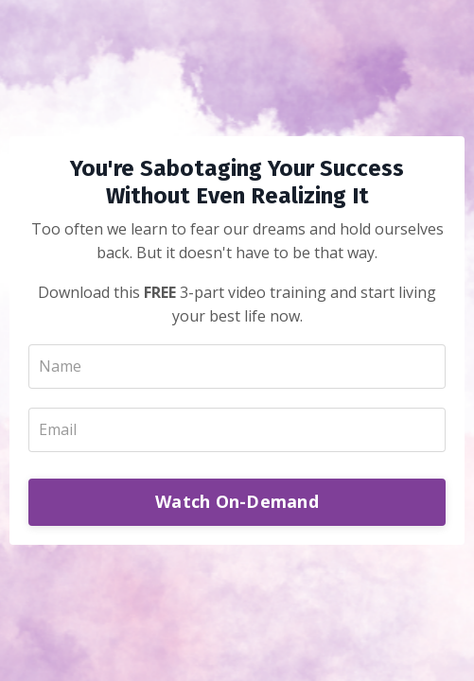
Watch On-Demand (237, 501)
